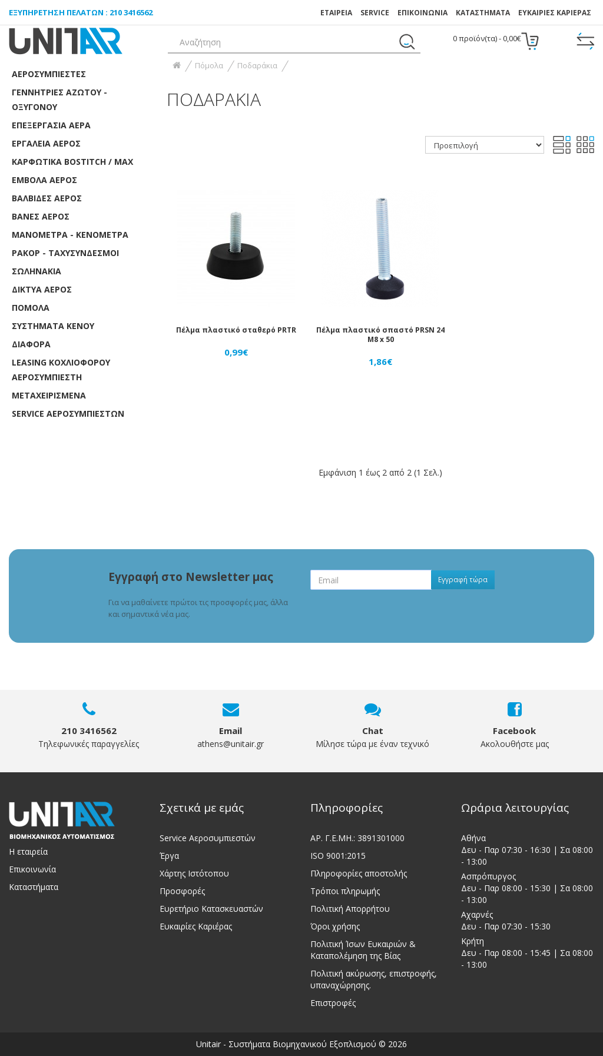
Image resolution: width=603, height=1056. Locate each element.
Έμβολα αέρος (44, 179)
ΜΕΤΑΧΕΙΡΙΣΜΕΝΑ (49, 395)
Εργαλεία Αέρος (46, 143)
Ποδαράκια (257, 65)
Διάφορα (31, 344)
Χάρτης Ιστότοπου (194, 873)
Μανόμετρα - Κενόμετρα (70, 234)
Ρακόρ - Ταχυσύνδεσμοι (65, 252)
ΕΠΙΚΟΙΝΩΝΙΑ (422, 13)
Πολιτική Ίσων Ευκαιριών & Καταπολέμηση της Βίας (363, 949)
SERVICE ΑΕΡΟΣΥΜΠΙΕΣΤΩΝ (68, 413)
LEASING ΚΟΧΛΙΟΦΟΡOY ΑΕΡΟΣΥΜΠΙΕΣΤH (61, 370)
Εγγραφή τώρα (463, 580)
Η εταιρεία (28, 851)
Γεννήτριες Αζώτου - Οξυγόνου (59, 99)
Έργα (169, 855)
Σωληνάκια (36, 271)
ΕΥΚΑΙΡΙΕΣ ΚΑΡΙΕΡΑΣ (554, 13)
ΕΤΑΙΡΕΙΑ (336, 13)
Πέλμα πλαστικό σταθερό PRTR (236, 330)
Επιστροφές (333, 1002)
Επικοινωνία (32, 869)
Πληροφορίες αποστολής (358, 873)
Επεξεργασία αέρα (51, 125)
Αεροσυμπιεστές (49, 73)
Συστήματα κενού (53, 325)
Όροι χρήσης (335, 926)
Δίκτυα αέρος (42, 289)
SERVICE (374, 13)
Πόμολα (30, 307)
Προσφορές (182, 890)
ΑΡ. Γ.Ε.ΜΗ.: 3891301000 (357, 838)
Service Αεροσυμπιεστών (208, 838)
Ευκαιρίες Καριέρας (196, 926)
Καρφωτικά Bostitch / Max (72, 161)
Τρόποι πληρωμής (345, 890)
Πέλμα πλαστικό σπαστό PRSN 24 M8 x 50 (380, 334)
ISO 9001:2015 (338, 855)
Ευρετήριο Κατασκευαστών (211, 908)
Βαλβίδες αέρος (47, 198)
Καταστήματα (483, 13)
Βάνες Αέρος (40, 216)
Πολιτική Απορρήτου (350, 908)
